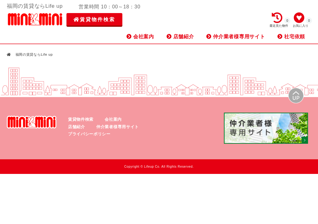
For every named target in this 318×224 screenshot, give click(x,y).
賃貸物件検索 (94, 19)
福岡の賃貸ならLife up (33, 54)
